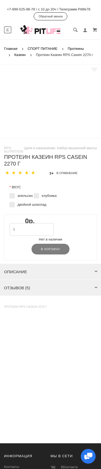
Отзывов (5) (50, 288)
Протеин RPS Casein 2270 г (25, 306)
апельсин (25, 196)
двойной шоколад (32, 204)
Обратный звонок (51, 16)
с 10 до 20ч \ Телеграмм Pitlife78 (64, 9)
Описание (50, 271)
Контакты (11, 467)
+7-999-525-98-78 (21, 9)
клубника (49, 196)
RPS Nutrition (13, 149)
